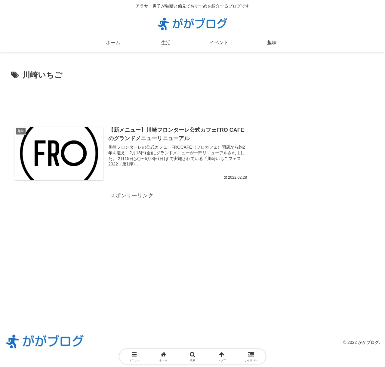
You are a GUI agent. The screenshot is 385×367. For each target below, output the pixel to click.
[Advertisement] (131, 98)
